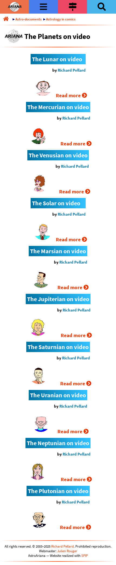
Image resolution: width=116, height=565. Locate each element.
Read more (71, 95)
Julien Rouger (67, 551)
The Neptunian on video (58, 443)
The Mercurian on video (58, 107)
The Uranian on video (58, 395)
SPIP (84, 555)
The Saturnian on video (58, 347)
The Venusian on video (58, 155)
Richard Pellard (72, 70)
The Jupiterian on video (58, 299)
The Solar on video (56, 203)
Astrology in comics (61, 19)
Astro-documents (28, 19)
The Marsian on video (58, 251)
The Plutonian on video (58, 491)
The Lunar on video (57, 59)
